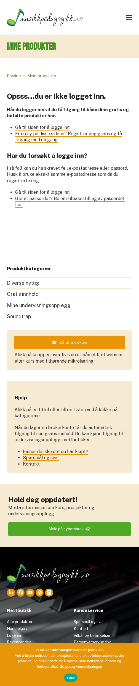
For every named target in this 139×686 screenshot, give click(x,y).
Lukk (71, 678)
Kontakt (31, 468)
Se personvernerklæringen (81, 666)
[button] (129, 18)
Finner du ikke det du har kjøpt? (55, 456)
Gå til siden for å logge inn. (42, 130)
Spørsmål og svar (41, 462)
